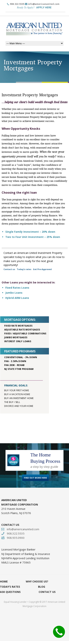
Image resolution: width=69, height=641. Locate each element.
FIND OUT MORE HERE (35, 477)
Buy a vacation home (17, 394)
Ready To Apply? (25, 7)
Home (4, 581)
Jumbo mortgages (15, 337)
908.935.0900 (15, 538)
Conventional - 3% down (20, 357)
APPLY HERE (44, 7)
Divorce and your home (18, 406)
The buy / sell (12, 402)
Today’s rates (24, 269)
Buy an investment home (18, 398)
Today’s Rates (10, 586)
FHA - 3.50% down (15, 361)
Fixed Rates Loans (17, 287)
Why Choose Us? (37, 581)
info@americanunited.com (43, 4)
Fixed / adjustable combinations (25, 333)
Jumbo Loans (13, 292)
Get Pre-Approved (42, 269)
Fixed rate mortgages (18, 325)
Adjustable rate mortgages (22, 329)
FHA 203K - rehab (14, 365)
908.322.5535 (17, 4)
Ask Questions (10, 592)
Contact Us (47, 592)
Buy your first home (16, 390)
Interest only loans (17, 341)
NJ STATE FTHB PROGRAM (18, 369)
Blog (41, 586)
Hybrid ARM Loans (17, 298)
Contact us (9, 269)
